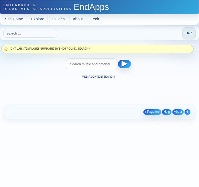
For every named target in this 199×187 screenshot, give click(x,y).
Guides (58, 19)
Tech (95, 19)
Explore (37, 19)
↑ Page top (152, 111)
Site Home (14, 19)
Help (167, 111)
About (78, 19)
